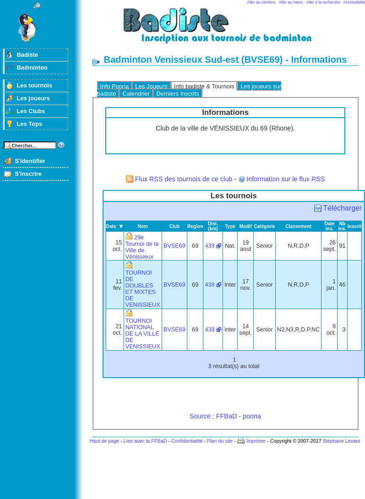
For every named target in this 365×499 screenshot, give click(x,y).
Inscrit (354, 226)
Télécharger (342, 208)
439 (209, 246)
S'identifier (30, 160)
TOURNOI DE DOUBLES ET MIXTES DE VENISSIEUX (142, 289)
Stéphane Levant (341, 441)
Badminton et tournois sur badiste (228, 30)
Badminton (32, 67)
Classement (298, 226)
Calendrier (136, 93)
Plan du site (220, 441)
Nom (142, 226)
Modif (246, 226)
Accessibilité (354, 2)
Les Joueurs (151, 86)
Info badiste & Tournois (204, 86)
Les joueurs (33, 98)
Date (111, 226)
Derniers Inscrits (177, 93)
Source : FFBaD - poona (225, 416)
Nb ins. (342, 226)
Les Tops (29, 123)
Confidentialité (186, 441)
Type (230, 226)
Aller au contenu (261, 2)
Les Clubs (30, 111)
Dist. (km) (213, 226)
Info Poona (114, 86)
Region (195, 226)
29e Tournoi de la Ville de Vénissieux (141, 247)
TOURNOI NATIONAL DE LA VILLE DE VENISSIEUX (142, 334)
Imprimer (256, 441)
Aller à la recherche (323, 2)
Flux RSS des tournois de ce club (184, 179)
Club (174, 226)
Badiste (27, 54)
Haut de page (104, 441)
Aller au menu (291, 2)
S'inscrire (28, 173)
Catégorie (264, 226)
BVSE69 (174, 246)
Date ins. (329, 226)
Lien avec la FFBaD (145, 441)
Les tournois (34, 85)
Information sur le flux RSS (285, 179)
